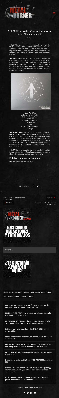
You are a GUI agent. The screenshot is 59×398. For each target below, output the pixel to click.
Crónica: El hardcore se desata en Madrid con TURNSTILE (28, 337)
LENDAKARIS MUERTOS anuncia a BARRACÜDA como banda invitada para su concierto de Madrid (28, 345)
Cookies (20, 387)
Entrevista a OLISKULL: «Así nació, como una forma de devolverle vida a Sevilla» (27, 306)
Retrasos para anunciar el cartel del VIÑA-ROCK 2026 (26, 329)
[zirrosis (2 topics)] (10, 296)
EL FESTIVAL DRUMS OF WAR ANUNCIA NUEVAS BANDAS (27, 352)
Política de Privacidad (33, 387)
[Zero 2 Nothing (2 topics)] (8, 292)
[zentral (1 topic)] (17, 296)
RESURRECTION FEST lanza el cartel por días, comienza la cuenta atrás (28, 314)
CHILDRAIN (13, 45)
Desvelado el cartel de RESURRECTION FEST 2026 (24, 360)
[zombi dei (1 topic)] (26, 292)
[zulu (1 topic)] (5, 296)
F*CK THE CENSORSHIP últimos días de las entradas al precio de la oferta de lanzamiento (27, 378)
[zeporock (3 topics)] (18, 292)
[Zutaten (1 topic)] (23, 296)
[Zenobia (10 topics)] (30, 296)
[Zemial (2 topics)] (49, 292)
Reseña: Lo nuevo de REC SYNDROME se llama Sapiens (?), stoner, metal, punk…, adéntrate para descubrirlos (28, 369)
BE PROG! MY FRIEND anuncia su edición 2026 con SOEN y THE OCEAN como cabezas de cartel (28, 322)
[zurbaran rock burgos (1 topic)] (38, 292)
